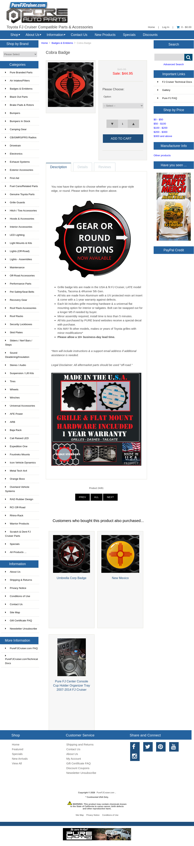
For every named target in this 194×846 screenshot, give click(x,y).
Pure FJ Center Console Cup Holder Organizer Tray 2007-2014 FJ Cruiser (71, 685)
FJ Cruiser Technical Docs (174, 81)
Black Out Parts (16, 96)
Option (107, 96)
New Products (105, 35)
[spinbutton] (123, 124)
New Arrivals (20, 758)
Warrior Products (17, 523)
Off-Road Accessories (20, 275)
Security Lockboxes (18, 324)
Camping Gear (16, 129)
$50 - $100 (160, 123)
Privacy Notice (15, 588)
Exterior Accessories (19, 170)
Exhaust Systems (17, 161)
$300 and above (163, 136)
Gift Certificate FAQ (18, 620)
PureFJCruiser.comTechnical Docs (21, 659)
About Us (32, 35)
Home (151, 27)
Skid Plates (14, 332)
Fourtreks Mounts (17, 454)
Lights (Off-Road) (17, 251)
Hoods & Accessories (19, 218)
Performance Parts (18, 283)
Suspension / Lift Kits (19, 373)
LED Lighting (15, 235)
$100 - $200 (160, 127)
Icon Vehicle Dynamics (20, 462)
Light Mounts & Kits (18, 243)
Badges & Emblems (62, 43)
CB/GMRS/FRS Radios (21, 137)
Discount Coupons (77, 768)
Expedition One (16, 446)
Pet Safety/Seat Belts (19, 291)
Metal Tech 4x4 (16, 470)
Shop (14, 35)
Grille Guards (15, 202)
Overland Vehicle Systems (17, 489)
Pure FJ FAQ (167, 98)
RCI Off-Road (15, 507)
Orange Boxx (15, 478)
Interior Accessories (18, 226)
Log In (165, 27)
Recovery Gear (16, 299)
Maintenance (15, 267)
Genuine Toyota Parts (19, 194)
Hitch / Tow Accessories (21, 210)
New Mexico (120, 578)
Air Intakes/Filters (17, 80)
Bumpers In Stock (17, 121)
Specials (129, 35)
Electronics (13, 153)
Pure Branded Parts (18, 72)
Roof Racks (14, 316)
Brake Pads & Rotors (19, 105)
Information (55, 35)
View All (17, 763)
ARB (10, 422)
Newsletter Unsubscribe (21, 628)
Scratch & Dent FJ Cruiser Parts (18, 533)
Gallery (163, 90)
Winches (12, 397)
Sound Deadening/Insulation (17, 354)
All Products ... (16, 552)
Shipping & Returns (18, 579)
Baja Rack (13, 430)
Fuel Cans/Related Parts (21, 186)
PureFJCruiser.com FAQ (21, 648)
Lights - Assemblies (18, 259)
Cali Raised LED (17, 438)
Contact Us (79, 35)
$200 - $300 (160, 132)
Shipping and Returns (80, 744)
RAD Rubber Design (19, 499)
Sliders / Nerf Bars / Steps (18, 342)
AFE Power (14, 413)
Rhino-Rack (14, 515)
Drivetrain (13, 145)
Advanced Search (173, 64)
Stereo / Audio (15, 365)
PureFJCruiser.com (105, 792)
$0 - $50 (158, 119)
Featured (17, 749)
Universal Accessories (20, 405)
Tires (10, 381)
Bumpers (12, 113)
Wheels (11, 389)
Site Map (12, 612)
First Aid (12, 178)
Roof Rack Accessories (20, 308)
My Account (73, 758)
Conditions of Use (17, 596)
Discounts (150, 35)
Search (173, 44)
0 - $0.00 (184, 27)
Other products (162, 155)
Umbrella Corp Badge (71, 578)
